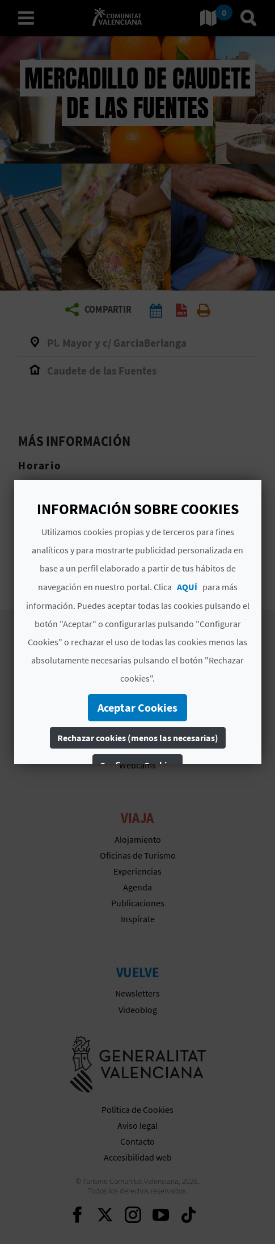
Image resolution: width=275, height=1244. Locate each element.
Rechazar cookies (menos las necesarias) (137, 737)
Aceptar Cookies (137, 707)
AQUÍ (187, 586)
